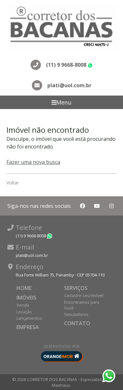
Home (24, 288)
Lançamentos (29, 318)
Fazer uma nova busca (33, 161)
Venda (22, 305)
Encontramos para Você (81, 305)
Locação (24, 312)
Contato (77, 323)
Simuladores (76, 314)
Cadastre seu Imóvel (83, 295)
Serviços (76, 288)
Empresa (27, 327)
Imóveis (26, 297)
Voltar (12, 183)
